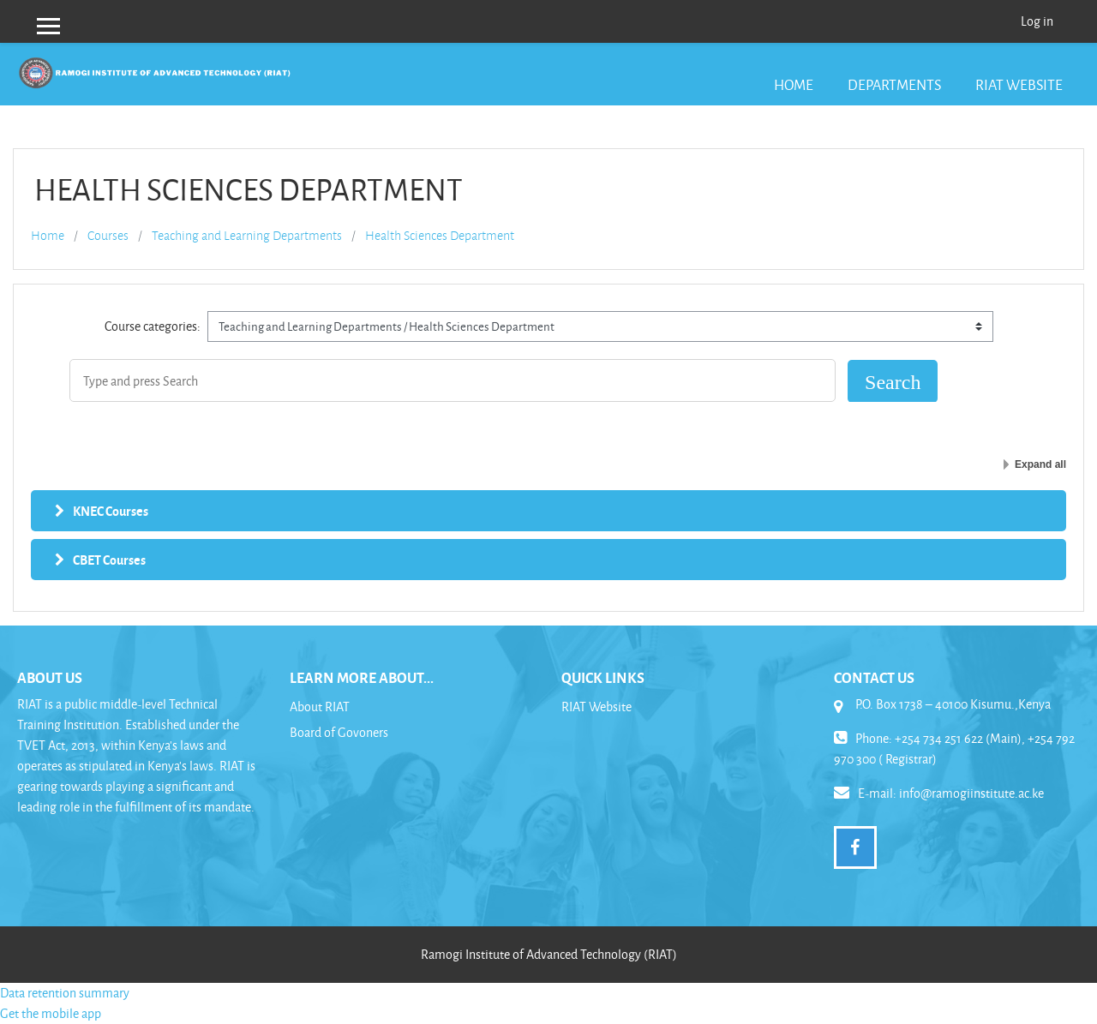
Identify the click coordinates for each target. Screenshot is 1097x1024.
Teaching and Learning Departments (247, 235)
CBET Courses (109, 559)
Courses (108, 235)
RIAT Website (1019, 84)
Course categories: (153, 326)
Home (793, 84)
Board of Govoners (339, 732)
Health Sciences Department (439, 235)
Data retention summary (64, 993)
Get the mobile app (50, 1013)
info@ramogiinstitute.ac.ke (971, 793)
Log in (1037, 21)
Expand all (1040, 464)
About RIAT (320, 707)
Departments (894, 84)
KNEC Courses (110, 510)
